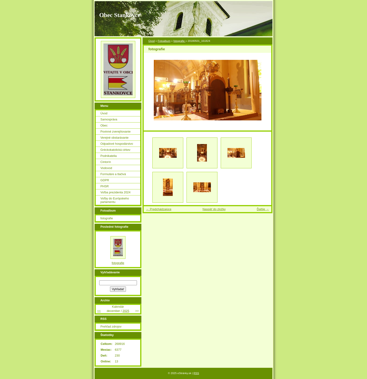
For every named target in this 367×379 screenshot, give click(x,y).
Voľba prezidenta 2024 (115, 192)
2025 (126, 311)
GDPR (104, 180)
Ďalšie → (263, 209)
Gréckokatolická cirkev (115, 150)
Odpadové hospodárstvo (116, 143)
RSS (196, 373)
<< (99, 311)
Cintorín (105, 162)
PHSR (104, 186)
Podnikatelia (108, 156)
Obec (104, 125)
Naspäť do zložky (214, 209)
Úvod (151, 41)
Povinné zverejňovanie (115, 131)
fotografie (179, 41)
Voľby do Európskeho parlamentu (114, 200)
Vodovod (106, 168)
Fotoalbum (164, 41)
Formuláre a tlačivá (113, 174)
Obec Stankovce (119, 15)
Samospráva (108, 119)
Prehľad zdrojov (110, 326)
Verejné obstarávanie (114, 137)
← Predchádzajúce (158, 209)
